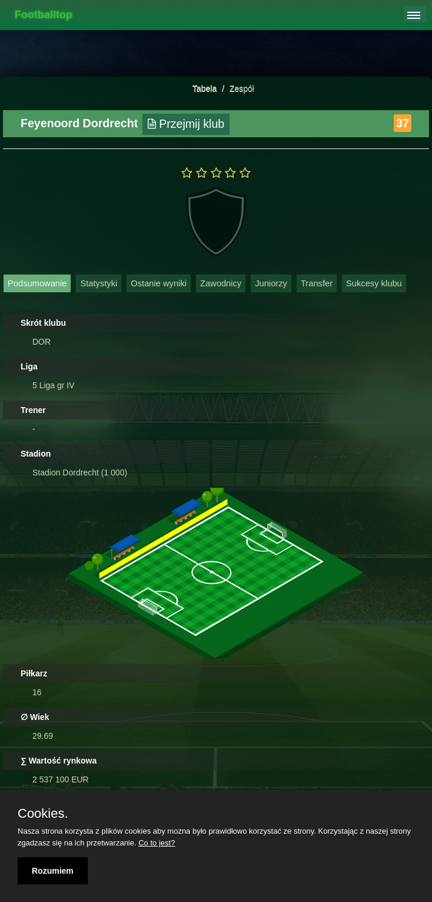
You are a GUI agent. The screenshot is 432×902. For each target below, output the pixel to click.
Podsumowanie (37, 283)
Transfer (317, 283)
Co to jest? (156, 842)
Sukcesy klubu (374, 283)
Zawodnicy (220, 283)
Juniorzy (271, 283)
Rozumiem (53, 870)
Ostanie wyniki (159, 283)
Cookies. (43, 814)
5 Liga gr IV (53, 385)
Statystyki (98, 283)
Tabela (204, 88)
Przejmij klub (186, 123)
